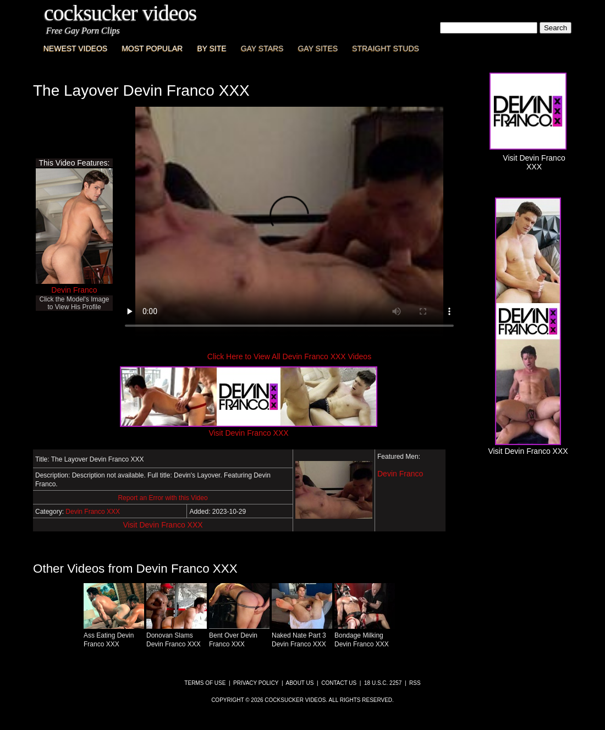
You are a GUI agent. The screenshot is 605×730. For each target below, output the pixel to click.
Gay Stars (262, 48)
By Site (211, 48)
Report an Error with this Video (162, 498)
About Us (300, 683)
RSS (415, 683)
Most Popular (152, 48)
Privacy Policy (255, 683)
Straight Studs (385, 48)
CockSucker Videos (120, 13)
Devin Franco (74, 290)
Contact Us (338, 683)
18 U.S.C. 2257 (383, 683)
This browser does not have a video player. (289, 222)
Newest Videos (75, 48)
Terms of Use (205, 683)
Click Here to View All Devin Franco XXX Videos (289, 356)
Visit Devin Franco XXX (162, 524)
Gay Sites (318, 48)
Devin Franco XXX (92, 511)
